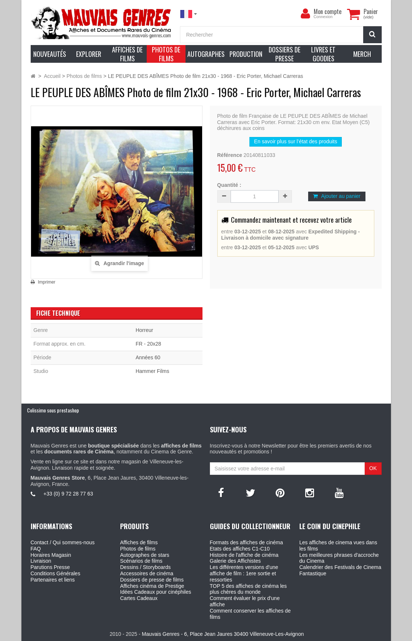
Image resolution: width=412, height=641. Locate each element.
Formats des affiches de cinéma (246, 542)
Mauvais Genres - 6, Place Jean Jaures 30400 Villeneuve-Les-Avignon (223, 634)
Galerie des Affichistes (235, 561)
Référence (229, 155)
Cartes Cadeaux (138, 598)
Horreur (144, 330)
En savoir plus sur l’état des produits (295, 141)
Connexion (323, 16)
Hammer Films (152, 371)
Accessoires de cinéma (146, 573)
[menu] (305, 14)
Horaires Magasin (51, 555)
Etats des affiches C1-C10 (240, 549)
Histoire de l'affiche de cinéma (244, 555)
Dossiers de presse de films (152, 580)
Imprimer (46, 282)
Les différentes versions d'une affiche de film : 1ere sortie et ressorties (244, 573)
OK (373, 468)
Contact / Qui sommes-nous (63, 542)
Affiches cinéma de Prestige (152, 586)
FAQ (36, 549)
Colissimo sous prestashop (53, 410)
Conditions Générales (56, 573)
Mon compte (327, 11)
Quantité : (229, 185)
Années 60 (148, 357)
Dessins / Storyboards (145, 567)
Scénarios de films (141, 561)
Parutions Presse (50, 567)
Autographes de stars (144, 555)
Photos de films (138, 549)
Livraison (41, 561)
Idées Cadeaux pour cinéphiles (155, 592)
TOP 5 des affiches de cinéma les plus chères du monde (248, 589)
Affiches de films (139, 542)
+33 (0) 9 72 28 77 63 (68, 494)
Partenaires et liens (53, 580)
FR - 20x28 (148, 344)
